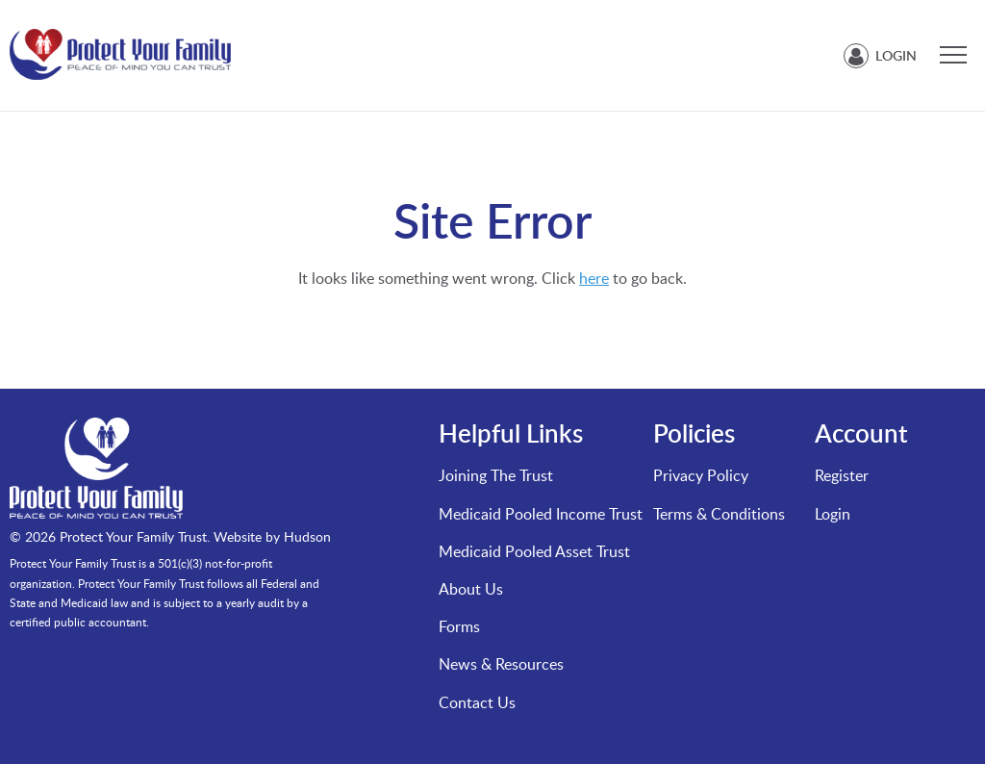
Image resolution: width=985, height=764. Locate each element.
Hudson (307, 536)
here (594, 278)
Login (896, 55)
